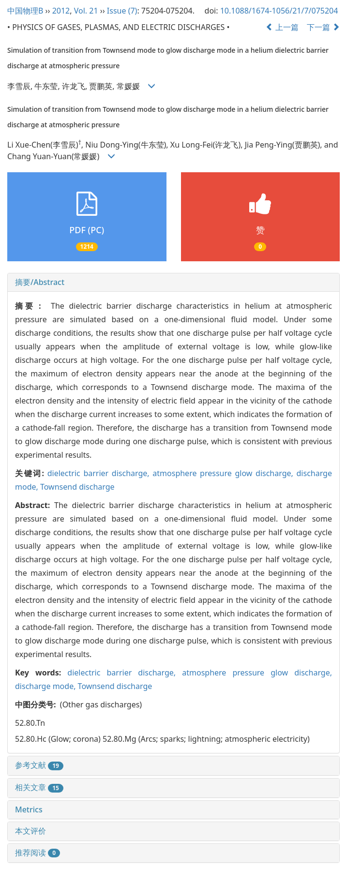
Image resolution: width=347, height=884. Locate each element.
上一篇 (282, 27)
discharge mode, (46, 686)
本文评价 (30, 830)
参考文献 (39, 765)
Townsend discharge (77, 486)
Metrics (29, 809)
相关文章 (39, 787)
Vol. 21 (86, 10)
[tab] (173, 282)
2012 (61, 10)
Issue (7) (122, 10)
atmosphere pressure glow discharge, (224, 473)
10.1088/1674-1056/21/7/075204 (279, 10)
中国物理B (25, 10)
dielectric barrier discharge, (100, 473)
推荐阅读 (37, 852)
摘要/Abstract (39, 282)
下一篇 (323, 27)
